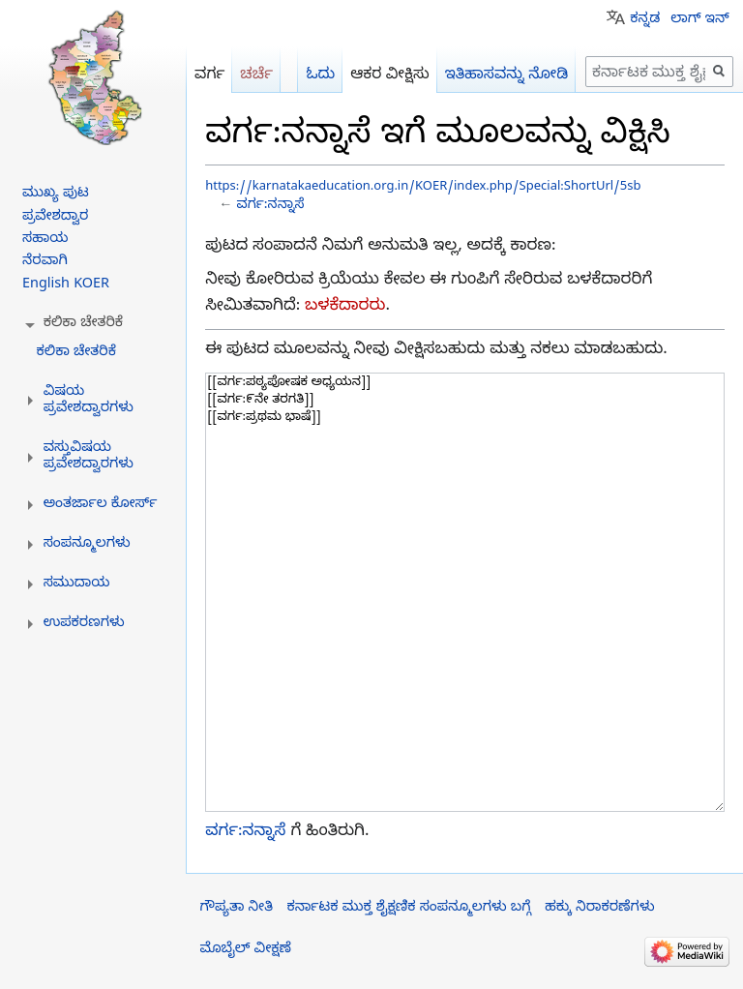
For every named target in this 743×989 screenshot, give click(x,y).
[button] (84, 324)
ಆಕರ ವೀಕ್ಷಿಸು (390, 76)
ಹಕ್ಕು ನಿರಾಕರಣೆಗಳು (599, 908)
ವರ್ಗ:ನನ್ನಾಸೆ (270, 206)
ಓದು (320, 76)
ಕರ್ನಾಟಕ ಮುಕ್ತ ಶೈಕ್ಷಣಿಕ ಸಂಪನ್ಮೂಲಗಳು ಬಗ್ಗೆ (408, 908)
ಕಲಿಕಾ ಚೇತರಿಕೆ (76, 353)
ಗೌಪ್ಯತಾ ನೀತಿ (236, 908)
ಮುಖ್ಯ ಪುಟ (55, 194)
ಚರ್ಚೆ (256, 76)
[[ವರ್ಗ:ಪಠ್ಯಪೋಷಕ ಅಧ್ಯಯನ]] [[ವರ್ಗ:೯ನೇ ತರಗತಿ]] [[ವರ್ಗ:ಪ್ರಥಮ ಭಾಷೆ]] (465, 593)
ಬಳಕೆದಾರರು (345, 307)
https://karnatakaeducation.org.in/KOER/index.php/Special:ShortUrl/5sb (422, 187)
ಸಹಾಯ (45, 240)
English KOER (65, 285)
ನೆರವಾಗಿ (45, 262)
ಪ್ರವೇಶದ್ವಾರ (55, 217)
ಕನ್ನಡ (645, 20)
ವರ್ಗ (209, 76)
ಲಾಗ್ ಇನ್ (699, 20)
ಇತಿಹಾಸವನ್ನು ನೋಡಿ (507, 76)
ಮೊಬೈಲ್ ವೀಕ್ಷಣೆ (245, 950)
